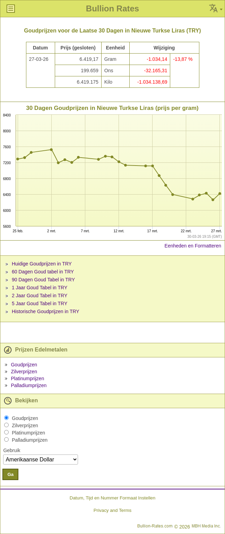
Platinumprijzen (27, 378)
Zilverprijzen (24, 371)
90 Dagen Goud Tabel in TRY (43, 279)
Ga (10, 474)
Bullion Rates (112, 8)
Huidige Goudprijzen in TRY (42, 263)
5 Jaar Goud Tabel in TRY (39, 303)
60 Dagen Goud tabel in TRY (43, 271)
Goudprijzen (24, 364)
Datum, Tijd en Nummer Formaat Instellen (112, 497)
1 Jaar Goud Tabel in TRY (39, 287)
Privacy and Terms (112, 510)
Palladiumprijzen (28, 385)
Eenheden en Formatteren (193, 246)
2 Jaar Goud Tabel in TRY (39, 295)
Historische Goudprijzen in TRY (45, 311)
